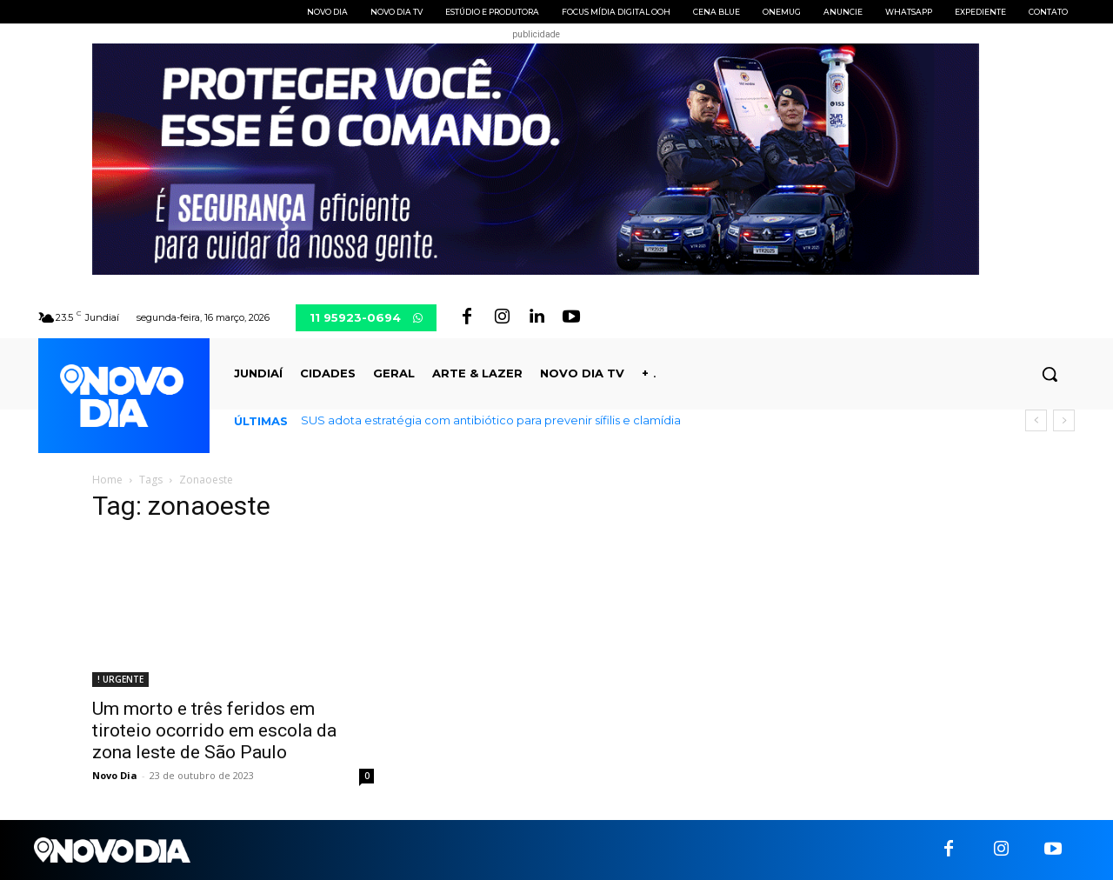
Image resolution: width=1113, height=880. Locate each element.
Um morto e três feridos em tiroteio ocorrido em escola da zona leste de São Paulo (214, 730)
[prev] (1036, 420)
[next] (1064, 420)
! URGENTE (120, 679)
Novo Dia (114, 775)
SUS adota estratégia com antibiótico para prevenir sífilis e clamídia (491, 420)
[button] (1049, 374)
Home (107, 479)
